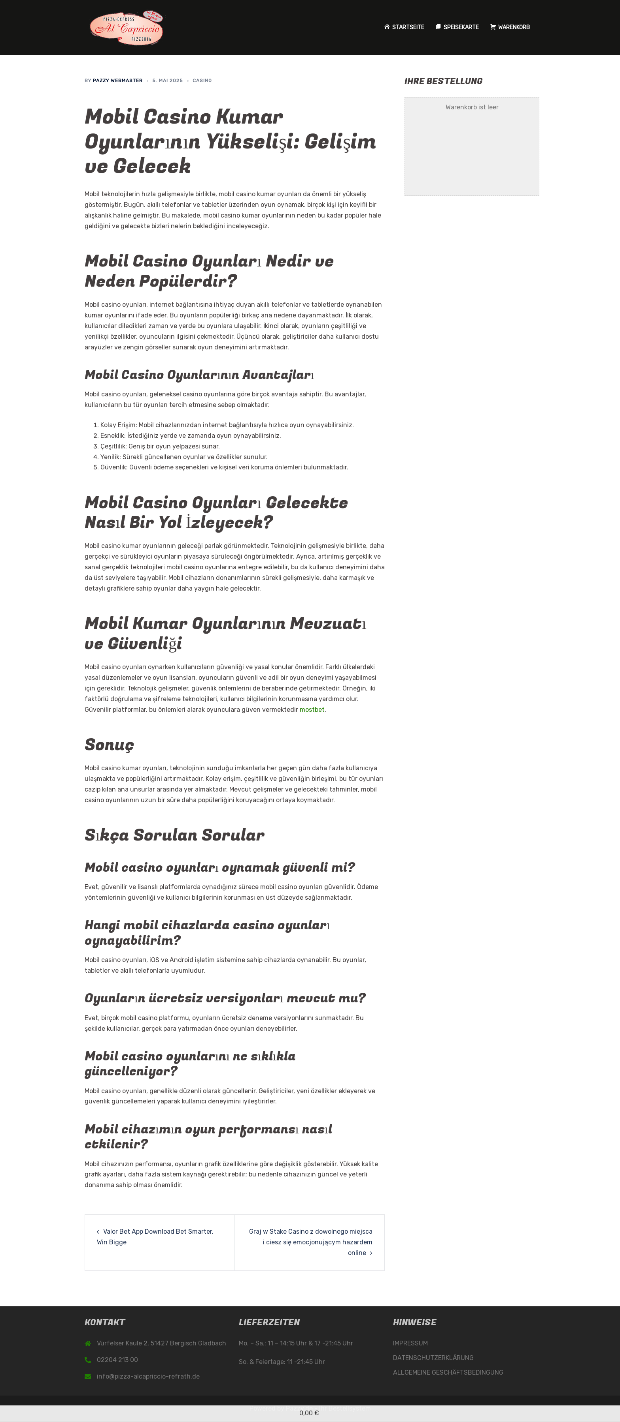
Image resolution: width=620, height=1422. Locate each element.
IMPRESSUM (410, 1343)
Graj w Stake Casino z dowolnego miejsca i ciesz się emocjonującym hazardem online (310, 1242)
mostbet (312, 709)
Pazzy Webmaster (118, 80)
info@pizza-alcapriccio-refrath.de (148, 1376)
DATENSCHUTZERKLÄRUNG (433, 1358)
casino (202, 80)
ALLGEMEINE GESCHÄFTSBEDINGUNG (448, 1372)
